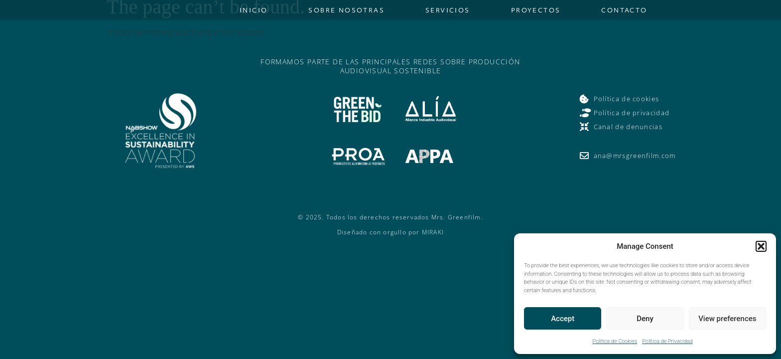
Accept (562, 318)
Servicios (447, 12)
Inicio (253, 12)
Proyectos (536, 12)
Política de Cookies (615, 341)
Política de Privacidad (667, 341)
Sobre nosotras (346, 12)
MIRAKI (433, 237)
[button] (761, 246)
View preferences (727, 318)
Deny (645, 318)
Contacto (624, 12)
